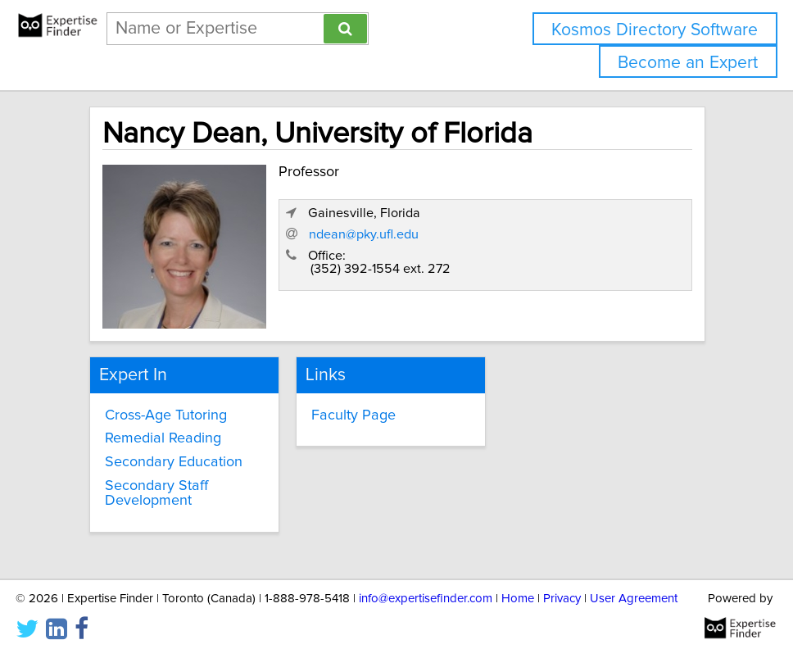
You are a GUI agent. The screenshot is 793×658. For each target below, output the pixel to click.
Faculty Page (353, 415)
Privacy (562, 598)
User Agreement (633, 598)
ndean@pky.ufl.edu (364, 234)
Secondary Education (173, 462)
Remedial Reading (163, 438)
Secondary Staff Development (156, 493)
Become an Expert (688, 62)
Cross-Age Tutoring (166, 415)
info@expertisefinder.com (425, 598)
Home (517, 598)
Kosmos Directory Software (654, 30)
